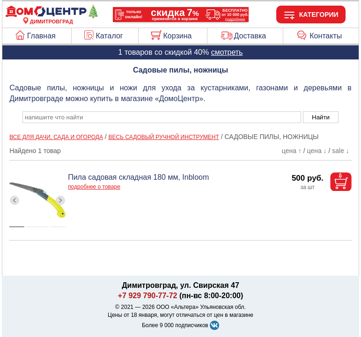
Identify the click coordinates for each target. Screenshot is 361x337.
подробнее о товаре (94, 186)
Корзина (177, 36)
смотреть (227, 52)
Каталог (109, 36)
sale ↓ (340, 150)
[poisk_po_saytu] (161, 117)
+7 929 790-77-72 (147, 296)
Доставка (250, 36)
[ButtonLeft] (15, 200)
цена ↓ (317, 150)
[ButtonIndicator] (37, 224)
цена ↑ (292, 150)
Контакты (325, 36)
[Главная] (51, 16)
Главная (41, 36)
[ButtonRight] (61, 200)
